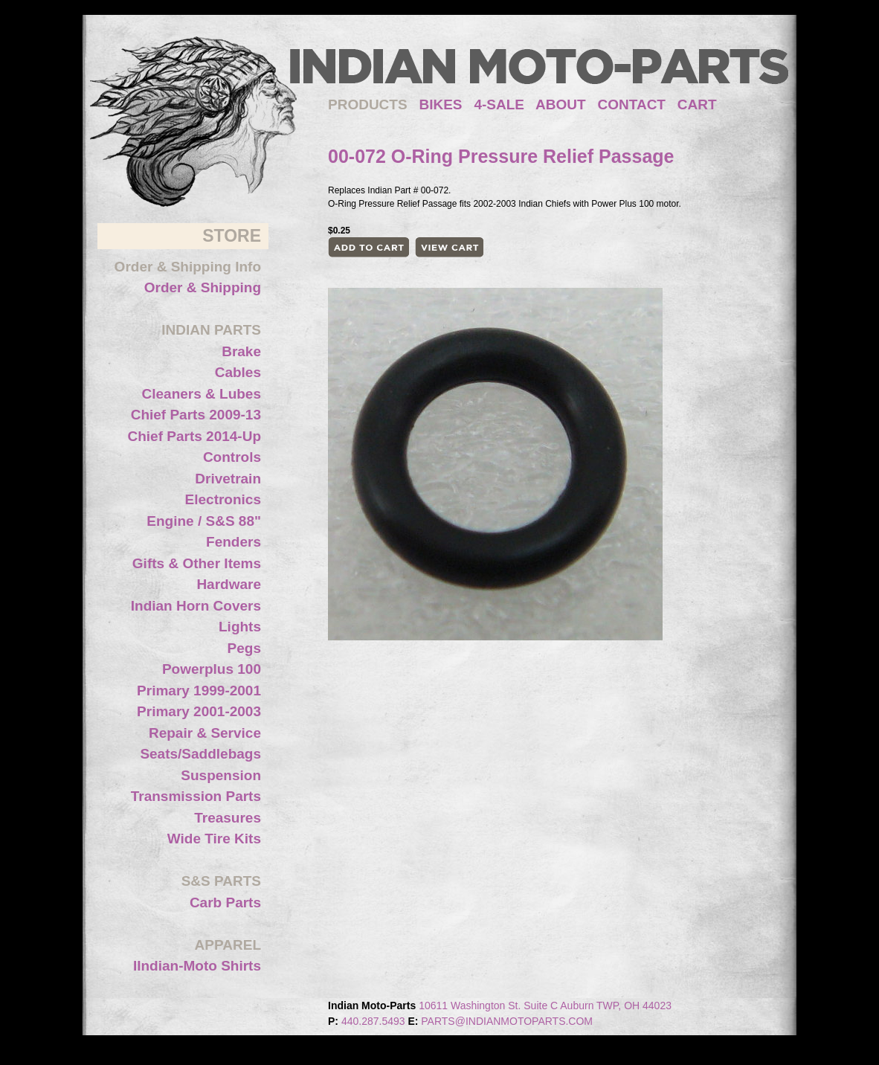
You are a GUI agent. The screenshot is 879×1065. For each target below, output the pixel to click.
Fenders (233, 542)
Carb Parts (225, 902)
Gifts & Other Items (196, 563)
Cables (238, 372)
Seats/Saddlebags (200, 754)
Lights (240, 626)
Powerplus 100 (211, 669)
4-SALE (499, 104)
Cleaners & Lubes (202, 394)
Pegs (244, 648)
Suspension (221, 775)
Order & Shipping (202, 287)
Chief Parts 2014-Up (194, 436)
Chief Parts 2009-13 (196, 414)
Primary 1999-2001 (199, 690)
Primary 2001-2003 (199, 711)
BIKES (446, 104)
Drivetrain (228, 478)
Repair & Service (205, 733)
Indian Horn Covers (196, 606)
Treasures (227, 818)
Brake (241, 351)
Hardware (228, 584)
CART (697, 104)
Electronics (223, 499)
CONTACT (632, 104)
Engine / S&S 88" (203, 521)
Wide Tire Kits (214, 838)
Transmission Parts (196, 796)
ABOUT (560, 104)
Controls (232, 457)
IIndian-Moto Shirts (197, 966)
